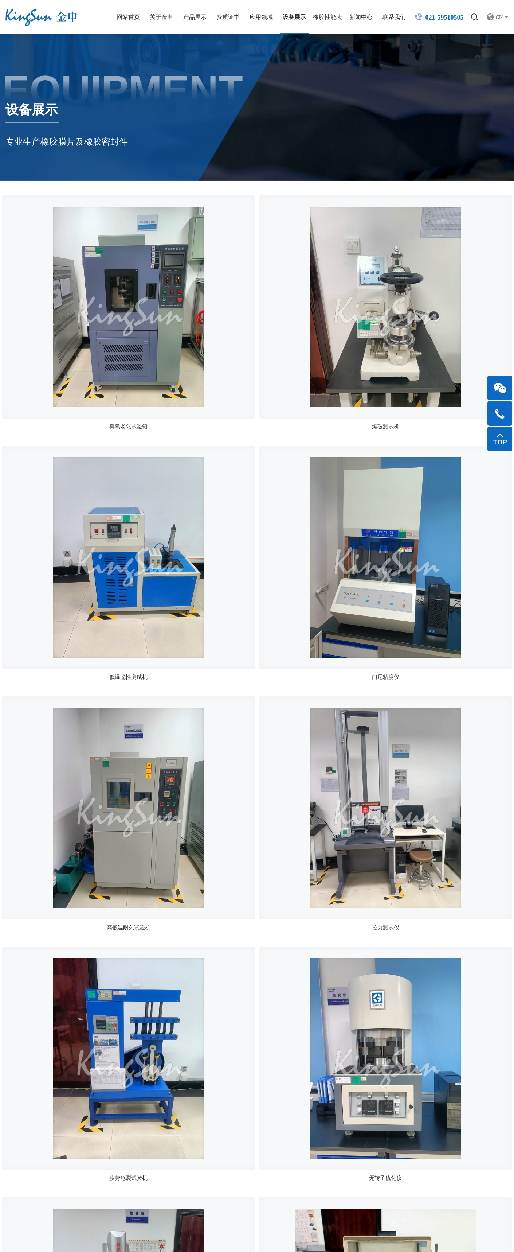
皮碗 (255, 1108)
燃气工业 (325, 1145)
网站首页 (122, 17)
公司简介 (196, 1083)
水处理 (322, 1133)
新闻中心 (355, 17)
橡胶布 (258, 1145)
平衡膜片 (261, 1096)
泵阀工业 (325, 1120)
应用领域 (255, 17)
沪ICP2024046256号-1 (207, 1237)
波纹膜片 (261, 1133)
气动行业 (325, 1083)
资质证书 (222, 17)
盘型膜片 (261, 1083)
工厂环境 (196, 1120)
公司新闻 (390, 1083)
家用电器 (325, 1108)
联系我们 (388, 17)
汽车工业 (325, 1096)
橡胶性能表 (321, 17)
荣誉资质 (196, 1108)
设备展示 (288, 17)
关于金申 (155, 17)
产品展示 (189, 17)
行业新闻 (390, 1096)
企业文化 (196, 1096)
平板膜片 (261, 1120)
